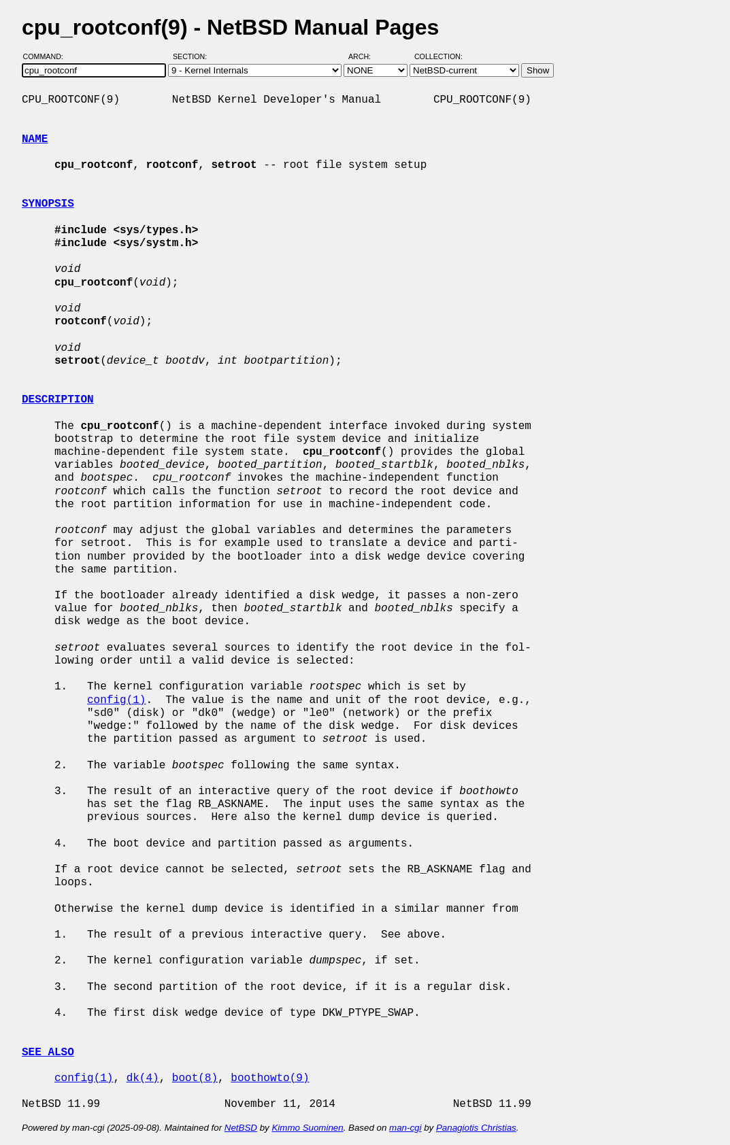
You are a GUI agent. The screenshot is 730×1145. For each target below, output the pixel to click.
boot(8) (195, 1078)
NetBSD (241, 1128)
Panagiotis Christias (476, 1128)
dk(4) (143, 1078)
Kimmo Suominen (307, 1128)
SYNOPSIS (48, 203)
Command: (47, 56)
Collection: (438, 56)
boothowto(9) (270, 1078)
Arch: (365, 56)
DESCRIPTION (58, 399)
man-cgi (405, 1128)
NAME (35, 139)
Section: (193, 56)
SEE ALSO (48, 1052)
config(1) (116, 700)
